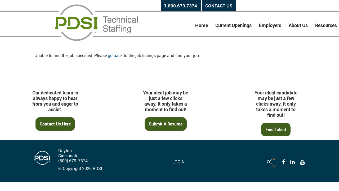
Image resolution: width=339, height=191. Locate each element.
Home (201, 25)
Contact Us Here (55, 124)
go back (115, 55)
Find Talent (275, 129)
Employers (270, 25)
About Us (298, 25)
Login (178, 161)
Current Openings (233, 25)
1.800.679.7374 (180, 5)
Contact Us (219, 5)
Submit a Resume (165, 124)
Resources (326, 25)
